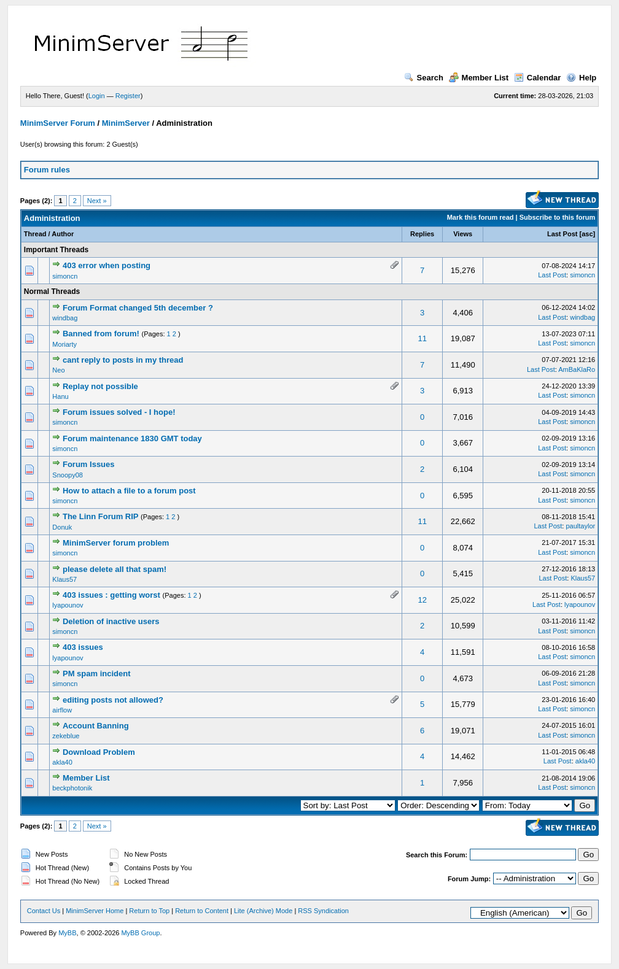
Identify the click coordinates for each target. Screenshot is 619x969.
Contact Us (43, 910)
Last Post (562, 233)
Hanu (60, 396)
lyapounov (67, 605)
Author (63, 233)
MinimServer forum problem (116, 542)
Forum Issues (89, 464)
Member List (479, 77)
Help (581, 77)
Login (96, 95)
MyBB (67, 932)
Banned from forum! (101, 333)
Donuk (62, 527)
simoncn (64, 276)
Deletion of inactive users (111, 621)
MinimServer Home (94, 910)
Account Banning (96, 725)
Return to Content (201, 910)
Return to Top (149, 910)
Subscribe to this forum (557, 217)
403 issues (83, 647)
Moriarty (64, 344)
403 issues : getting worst (111, 595)
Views (462, 233)
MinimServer (126, 123)
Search (423, 77)
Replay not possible (100, 386)
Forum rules (47, 169)
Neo (58, 370)
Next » (97, 200)
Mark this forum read (480, 217)
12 (422, 599)
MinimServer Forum (57, 123)
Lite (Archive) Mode (263, 910)
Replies (422, 233)
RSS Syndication (323, 910)
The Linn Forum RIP (101, 516)
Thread (35, 233)
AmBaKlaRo (576, 369)
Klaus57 (64, 579)
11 (422, 338)
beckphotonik (72, 788)
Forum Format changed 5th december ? (138, 307)
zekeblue (65, 735)
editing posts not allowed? (113, 700)
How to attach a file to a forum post (129, 490)
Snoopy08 (67, 475)
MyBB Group (140, 932)
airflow (62, 710)
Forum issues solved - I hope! (119, 412)
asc (587, 233)
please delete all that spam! (114, 569)
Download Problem (99, 752)
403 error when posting (106, 265)
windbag (64, 318)
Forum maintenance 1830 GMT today (132, 438)
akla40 (62, 762)
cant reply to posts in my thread (123, 360)
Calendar (537, 77)
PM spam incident (97, 673)
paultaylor (580, 526)
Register (128, 95)
